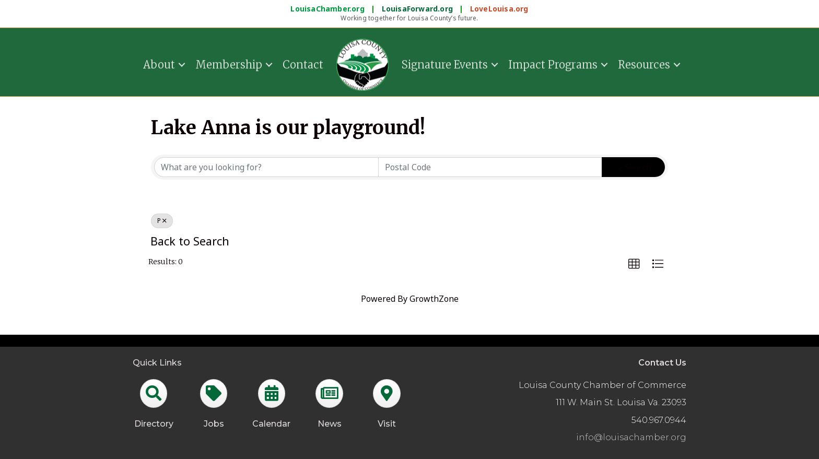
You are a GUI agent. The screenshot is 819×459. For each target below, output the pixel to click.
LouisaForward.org (418, 9)
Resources (644, 63)
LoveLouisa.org (499, 9)
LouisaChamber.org (328, 9)
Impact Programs (553, 63)
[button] (634, 264)
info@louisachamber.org (631, 437)
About (159, 63)
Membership (228, 63)
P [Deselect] (162, 220)
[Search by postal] (490, 167)
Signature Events (445, 63)
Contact (303, 63)
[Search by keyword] (266, 167)
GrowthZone (434, 298)
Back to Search (189, 241)
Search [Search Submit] (633, 167)
